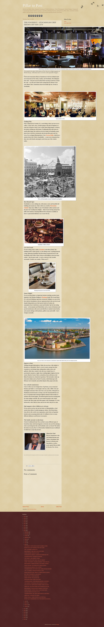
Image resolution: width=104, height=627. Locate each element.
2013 (25, 615)
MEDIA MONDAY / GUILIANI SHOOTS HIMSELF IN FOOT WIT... (36, 588)
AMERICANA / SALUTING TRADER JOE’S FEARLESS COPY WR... (37, 586)
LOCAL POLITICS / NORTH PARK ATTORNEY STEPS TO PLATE (36, 584)
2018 (25, 530)
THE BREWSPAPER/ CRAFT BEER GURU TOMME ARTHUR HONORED (38, 568)
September (27, 537)
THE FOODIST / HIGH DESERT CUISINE (32, 558)
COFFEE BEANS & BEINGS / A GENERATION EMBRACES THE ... (36, 554)
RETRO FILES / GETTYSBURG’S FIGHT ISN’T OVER (34, 547)
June (26, 542)
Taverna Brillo (49, 135)
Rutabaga (44, 297)
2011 (25, 619)
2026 (25, 516)
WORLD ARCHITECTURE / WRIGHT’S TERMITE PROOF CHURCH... (37, 572)
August (26, 539)
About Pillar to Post (67, 23)
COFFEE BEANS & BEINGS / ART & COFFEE (32, 567)
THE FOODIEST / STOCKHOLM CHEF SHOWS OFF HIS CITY (36, 583)
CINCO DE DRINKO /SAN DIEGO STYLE (32, 591)
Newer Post (26, 506)
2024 (25, 520)
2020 (25, 527)
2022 (25, 523)
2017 (25, 608)
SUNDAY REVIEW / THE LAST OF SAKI (31, 577)
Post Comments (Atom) (32, 509)
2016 (25, 610)
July (25, 540)
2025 (25, 518)
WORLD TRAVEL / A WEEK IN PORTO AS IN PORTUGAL (35, 597)
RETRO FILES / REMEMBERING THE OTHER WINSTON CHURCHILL (37, 598)
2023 (25, 521)
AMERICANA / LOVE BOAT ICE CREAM (31, 595)
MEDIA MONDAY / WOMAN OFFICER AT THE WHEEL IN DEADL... (36, 563)
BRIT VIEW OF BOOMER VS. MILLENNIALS (32, 574)
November (27, 533)
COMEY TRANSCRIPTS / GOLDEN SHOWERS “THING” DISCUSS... (37, 561)
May (25, 544)
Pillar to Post (32, 5)
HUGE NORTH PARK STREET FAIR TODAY (32, 579)
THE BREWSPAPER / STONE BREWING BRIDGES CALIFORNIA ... (37, 581)
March (26, 602)
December (27, 532)
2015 (25, 612)
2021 (25, 525)
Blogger (57, 624)
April (25, 601)
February (26, 604)
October (26, 535)
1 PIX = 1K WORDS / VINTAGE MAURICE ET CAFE (34, 570)
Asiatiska (42, 249)
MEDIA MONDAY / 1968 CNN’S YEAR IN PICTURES (34, 551)
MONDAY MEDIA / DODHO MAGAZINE (31, 575)
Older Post (59, 506)
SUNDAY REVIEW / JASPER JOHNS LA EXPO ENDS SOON (35, 590)
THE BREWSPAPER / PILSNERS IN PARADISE (33, 556)
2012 (25, 617)
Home (42, 506)
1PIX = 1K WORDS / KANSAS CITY (31, 549)
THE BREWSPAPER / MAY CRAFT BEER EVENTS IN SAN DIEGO (36, 593)
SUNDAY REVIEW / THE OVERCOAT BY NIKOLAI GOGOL (35, 565)
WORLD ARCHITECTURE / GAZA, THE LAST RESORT (34, 560)
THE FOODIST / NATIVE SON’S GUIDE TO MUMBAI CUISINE (36, 545)
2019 (25, 528)
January (26, 606)
